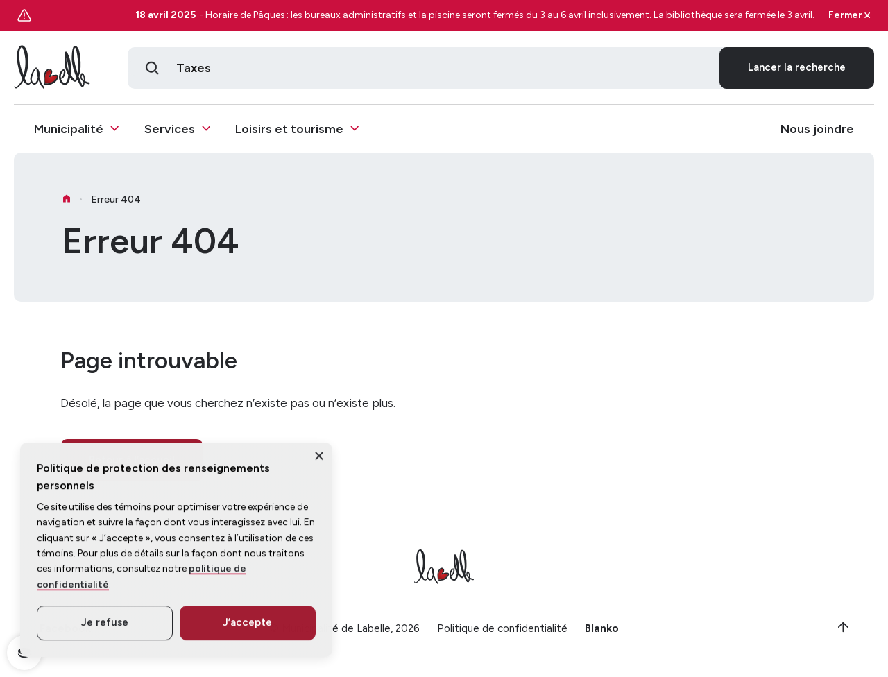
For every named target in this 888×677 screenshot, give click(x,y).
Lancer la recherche (797, 68)
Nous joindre (817, 129)
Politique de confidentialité (502, 633)
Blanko (602, 633)
